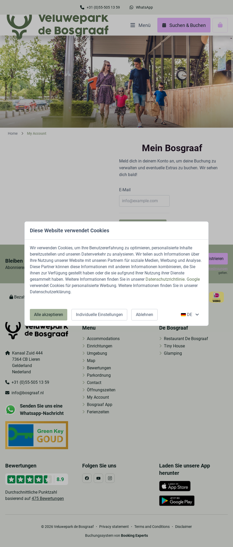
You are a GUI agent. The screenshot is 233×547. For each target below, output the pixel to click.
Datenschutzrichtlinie (165, 279)
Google (193, 279)
